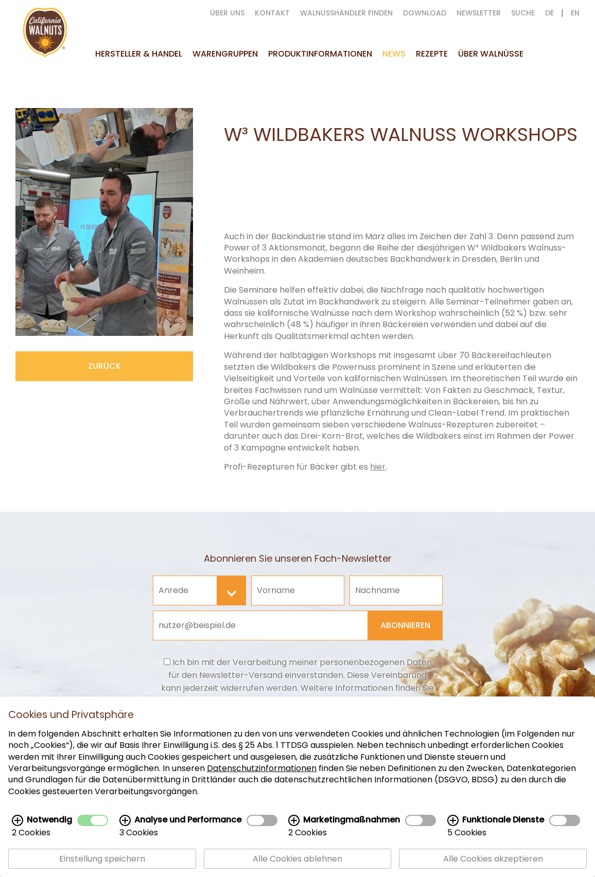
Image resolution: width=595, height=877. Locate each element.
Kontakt (272, 13)
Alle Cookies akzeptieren (493, 860)
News (394, 54)
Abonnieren (405, 625)
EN (575, 13)
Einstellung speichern (102, 860)
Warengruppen (225, 54)
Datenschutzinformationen (262, 769)
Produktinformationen (320, 54)
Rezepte (432, 54)
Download (424, 13)
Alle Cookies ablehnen (297, 860)
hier (378, 467)
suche (523, 13)
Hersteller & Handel (138, 54)
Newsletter (479, 13)
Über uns (227, 13)
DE (549, 13)
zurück (104, 366)
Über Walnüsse (490, 54)
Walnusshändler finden (346, 13)
